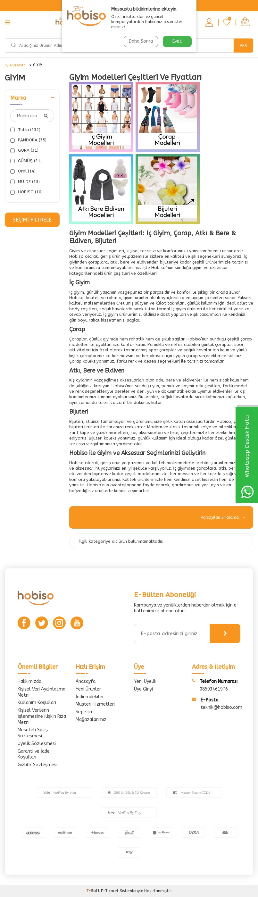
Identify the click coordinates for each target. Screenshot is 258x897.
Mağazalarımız (91, 719)
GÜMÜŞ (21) (26, 160)
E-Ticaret (110, 891)
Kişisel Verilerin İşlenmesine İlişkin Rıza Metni (42, 716)
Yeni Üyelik (145, 681)
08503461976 (214, 689)
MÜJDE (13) (25, 181)
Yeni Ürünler (88, 689)
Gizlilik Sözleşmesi (37, 764)
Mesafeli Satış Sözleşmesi (33, 733)
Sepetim (85, 712)
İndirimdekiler (90, 697)
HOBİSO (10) (26, 192)
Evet (177, 41)
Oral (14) (23, 171)
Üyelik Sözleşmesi (37, 743)
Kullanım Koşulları (37, 702)
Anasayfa (15, 65)
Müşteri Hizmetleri (95, 704)
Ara (243, 45)
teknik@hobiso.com (221, 707)
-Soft (93, 891)
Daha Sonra (141, 41)
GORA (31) (24, 150)
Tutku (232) (25, 129)
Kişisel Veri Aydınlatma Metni (41, 692)
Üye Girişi (143, 689)
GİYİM (38, 65)
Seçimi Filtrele (32, 220)
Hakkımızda (29, 681)
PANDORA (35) (28, 140)
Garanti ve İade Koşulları (34, 754)
